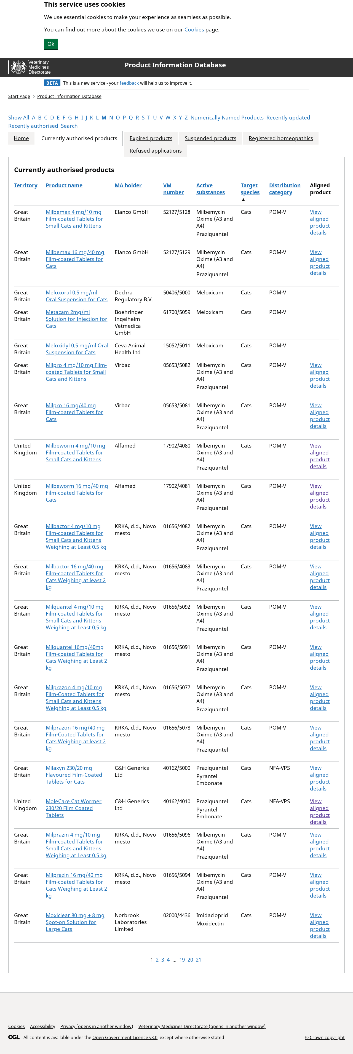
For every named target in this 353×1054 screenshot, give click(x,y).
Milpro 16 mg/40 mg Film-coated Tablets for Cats (74, 412)
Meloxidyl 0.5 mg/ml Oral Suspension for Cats (77, 349)
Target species (250, 189)
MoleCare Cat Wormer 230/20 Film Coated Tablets (73, 808)
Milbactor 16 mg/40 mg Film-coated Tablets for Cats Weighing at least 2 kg (76, 577)
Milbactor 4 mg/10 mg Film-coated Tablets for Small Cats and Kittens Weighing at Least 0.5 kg (76, 536)
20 (190, 959)
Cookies (194, 29)
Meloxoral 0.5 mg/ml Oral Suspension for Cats (77, 296)
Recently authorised (33, 125)
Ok (50, 43)
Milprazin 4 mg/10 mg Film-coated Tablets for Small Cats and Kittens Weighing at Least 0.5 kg (76, 845)
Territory (26, 185)
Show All (18, 117)
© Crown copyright (325, 1037)
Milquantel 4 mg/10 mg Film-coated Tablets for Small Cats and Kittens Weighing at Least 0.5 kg (76, 617)
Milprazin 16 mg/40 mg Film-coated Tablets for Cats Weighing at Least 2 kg (76, 885)
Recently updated (288, 117)
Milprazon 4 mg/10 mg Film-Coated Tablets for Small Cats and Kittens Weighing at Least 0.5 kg (76, 698)
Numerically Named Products (227, 117)
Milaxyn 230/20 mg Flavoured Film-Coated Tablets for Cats (74, 774)
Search (69, 125)
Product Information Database (175, 65)
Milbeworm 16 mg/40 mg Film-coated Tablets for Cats (77, 492)
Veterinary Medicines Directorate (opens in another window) (202, 1026)
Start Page (19, 96)
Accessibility (42, 1026)
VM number (173, 189)
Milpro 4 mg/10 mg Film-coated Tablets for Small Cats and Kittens (76, 371)
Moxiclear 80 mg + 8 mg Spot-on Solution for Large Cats (75, 922)
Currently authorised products (79, 138)
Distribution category (285, 189)
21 (198, 959)
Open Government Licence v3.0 (124, 1037)
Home (21, 138)
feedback (129, 83)
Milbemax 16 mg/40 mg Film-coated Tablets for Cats (75, 259)
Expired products (151, 138)
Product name (64, 185)
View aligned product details (320, 222)
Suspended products (210, 138)
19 (182, 959)
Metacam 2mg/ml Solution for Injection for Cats (76, 318)
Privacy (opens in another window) (96, 1026)
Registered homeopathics (281, 138)
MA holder (128, 185)
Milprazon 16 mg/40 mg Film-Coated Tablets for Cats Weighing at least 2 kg (76, 738)
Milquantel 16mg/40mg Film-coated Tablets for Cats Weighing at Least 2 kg (76, 657)
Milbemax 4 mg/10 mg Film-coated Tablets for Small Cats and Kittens (74, 218)
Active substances (210, 189)
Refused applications (156, 150)
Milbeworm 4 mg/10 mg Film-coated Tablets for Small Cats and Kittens (75, 452)
